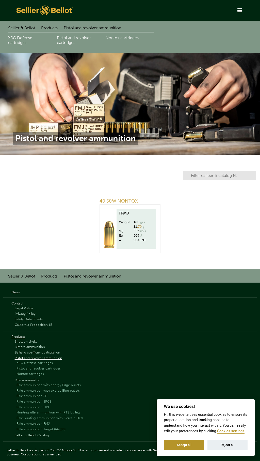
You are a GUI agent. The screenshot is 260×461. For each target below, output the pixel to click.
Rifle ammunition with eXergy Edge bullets (49, 385)
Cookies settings (231, 431)
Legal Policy (24, 308)
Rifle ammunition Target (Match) (41, 429)
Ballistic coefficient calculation (37, 352)
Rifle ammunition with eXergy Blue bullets (48, 390)
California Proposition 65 (34, 325)
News (15, 292)
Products (49, 27)
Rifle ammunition (28, 380)
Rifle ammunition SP (32, 396)
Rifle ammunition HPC (33, 407)
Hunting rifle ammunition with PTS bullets (48, 412)
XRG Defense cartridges (20, 40)
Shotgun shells (26, 341)
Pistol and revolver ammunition (92, 27)
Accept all (184, 445)
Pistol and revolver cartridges (74, 40)
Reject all (227, 445)
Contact (17, 303)
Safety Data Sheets (29, 319)
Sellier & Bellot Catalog (32, 435)
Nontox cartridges (122, 37)
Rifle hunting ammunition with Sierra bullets (50, 418)
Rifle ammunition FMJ (33, 423)
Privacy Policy (25, 314)
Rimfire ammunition (30, 347)
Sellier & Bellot (21, 27)
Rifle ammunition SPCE (34, 401)
